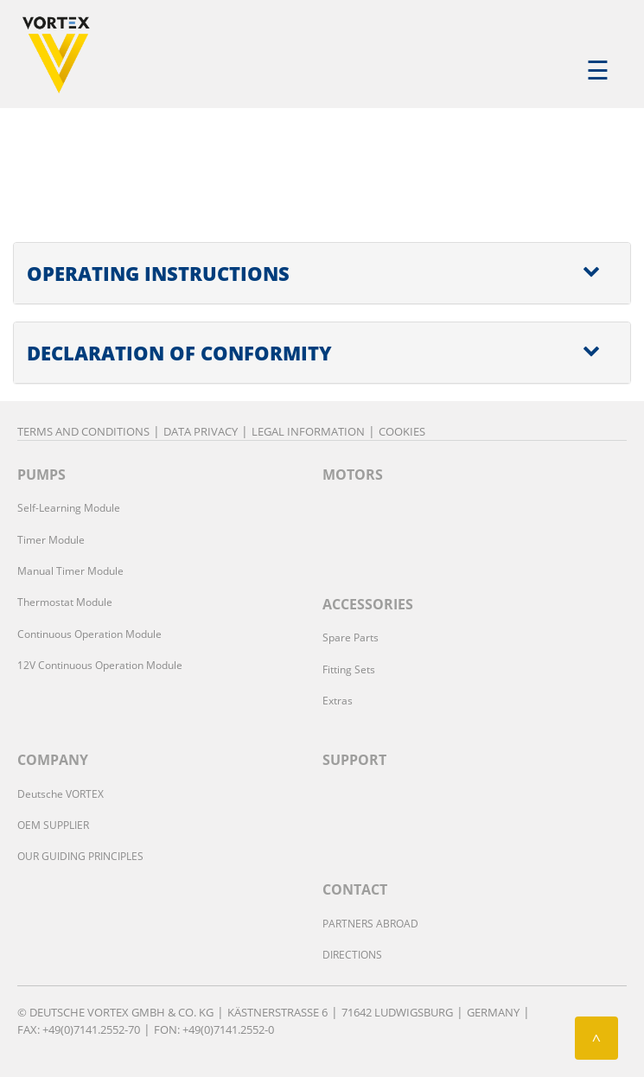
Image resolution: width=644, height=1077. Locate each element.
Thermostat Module (64, 602)
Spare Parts (350, 637)
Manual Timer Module (70, 571)
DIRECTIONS (352, 954)
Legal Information (308, 431)
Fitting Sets (348, 669)
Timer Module (51, 539)
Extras (337, 700)
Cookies (402, 431)
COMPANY (52, 759)
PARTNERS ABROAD (370, 923)
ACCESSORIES (367, 604)
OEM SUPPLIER (53, 825)
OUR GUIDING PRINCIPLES (80, 856)
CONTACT (354, 889)
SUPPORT (354, 759)
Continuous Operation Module (89, 634)
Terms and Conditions (83, 431)
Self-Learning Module (68, 507)
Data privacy (200, 431)
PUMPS (41, 474)
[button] (322, 273)
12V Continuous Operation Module (99, 665)
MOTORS (352, 474)
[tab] (322, 273)
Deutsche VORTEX (60, 794)
